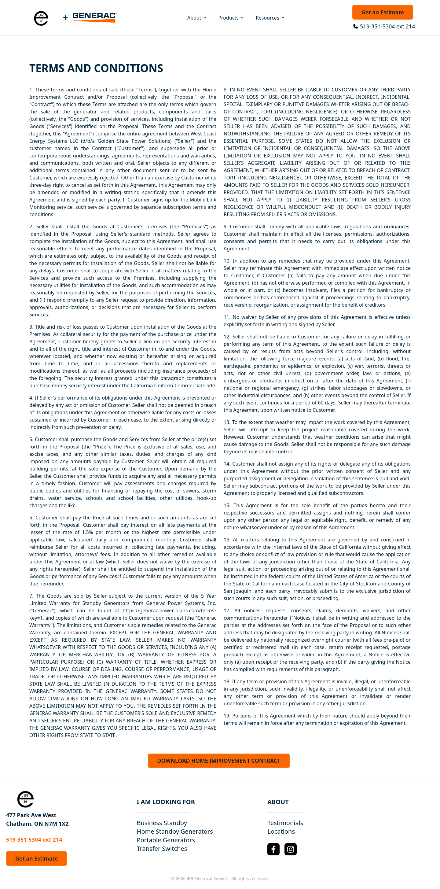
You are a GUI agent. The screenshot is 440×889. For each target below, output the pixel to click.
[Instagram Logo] (290, 849)
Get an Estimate (382, 12)
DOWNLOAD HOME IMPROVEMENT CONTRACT (218, 760)
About (197, 17)
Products (231, 17)
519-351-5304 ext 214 (387, 26)
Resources (270, 17)
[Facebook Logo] (273, 849)
